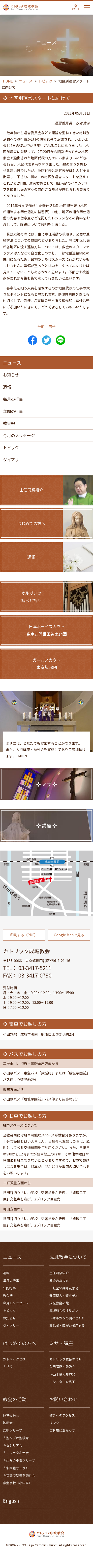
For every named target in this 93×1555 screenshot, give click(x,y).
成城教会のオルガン (63, 1310)
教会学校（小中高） (17, 1482)
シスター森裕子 (64, 1381)
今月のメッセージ (19, 435)
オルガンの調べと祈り (69, 1318)
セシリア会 (14, 1445)
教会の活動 (15, 1399)
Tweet (46, 340)
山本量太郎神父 (64, 1374)
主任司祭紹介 (59, 1272)
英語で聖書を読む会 (20, 1475)
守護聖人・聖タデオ (63, 1295)
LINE (60, 340)
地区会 (8, 1422)
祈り (9, 1366)
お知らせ (11, 375)
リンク (54, 1422)
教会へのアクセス (62, 1415)
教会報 (9, 423)
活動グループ (12, 1430)
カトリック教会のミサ (65, 1359)
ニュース (12, 1256)
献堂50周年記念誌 (66, 1288)
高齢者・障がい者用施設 (67, 1325)
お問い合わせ (63, 1399)
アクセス (76, 8)
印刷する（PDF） (24, 939)
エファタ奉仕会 (17, 1452)
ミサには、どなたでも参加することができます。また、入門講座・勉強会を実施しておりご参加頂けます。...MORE (46, 753)
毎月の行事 (13, 399)
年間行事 (9, 1288)
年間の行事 (13, 411)
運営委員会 (11, 1415)
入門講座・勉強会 (62, 1366)
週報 (7, 387)
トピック (11, 447)
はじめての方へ (19, 1343)
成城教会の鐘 (59, 1303)
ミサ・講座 (61, 1343)
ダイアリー (13, 460)
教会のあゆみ (59, 1280)
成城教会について (68, 1256)
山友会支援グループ (20, 1460)
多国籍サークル (17, 1468)
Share (32, 340)
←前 (40, 326)
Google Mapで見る (69, 939)
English (11, 1500)
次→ (52, 326)
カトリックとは (14, 1359)
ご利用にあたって (62, 1430)
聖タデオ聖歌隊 (17, 1437)
